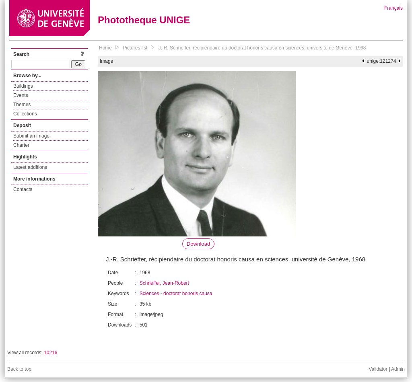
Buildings (23, 86)
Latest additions (30, 167)
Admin (398, 369)
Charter (21, 145)
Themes (22, 104)
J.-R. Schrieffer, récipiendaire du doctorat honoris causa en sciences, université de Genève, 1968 (262, 48)
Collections (25, 114)
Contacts (22, 189)
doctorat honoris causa (187, 293)
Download (198, 244)
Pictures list (135, 48)
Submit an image (31, 136)
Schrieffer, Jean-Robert (164, 283)
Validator (378, 369)
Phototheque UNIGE (144, 19)
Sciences (149, 293)
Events (20, 95)
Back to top (19, 369)
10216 (50, 352)
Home (105, 48)
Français (393, 8)
